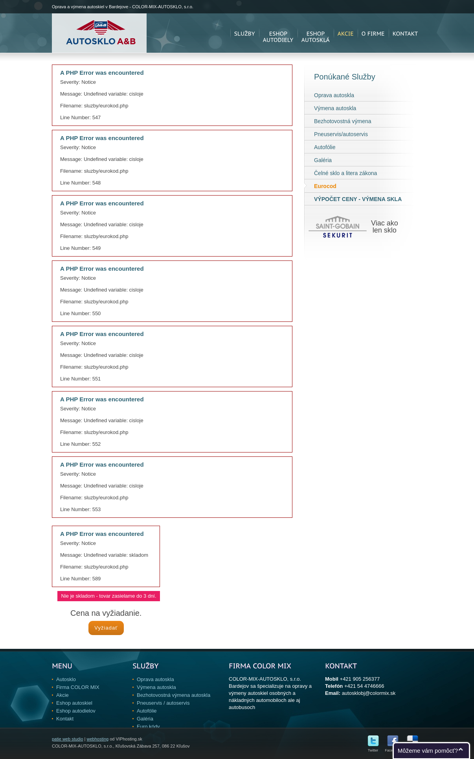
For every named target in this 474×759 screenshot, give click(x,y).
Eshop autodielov (76, 711)
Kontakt (64, 719)
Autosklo (66, 679)
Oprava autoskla (334, 95)
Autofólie (324, 147)
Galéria (323, 160)
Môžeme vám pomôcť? (428, 750)
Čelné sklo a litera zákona (345, 173)
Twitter (373, 748)
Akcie (62, 695)
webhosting (97, 739)
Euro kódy (148, 726)
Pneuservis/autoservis (341, 134)
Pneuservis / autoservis (163, 703)
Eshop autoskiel (74, 703)
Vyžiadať (106, 628)
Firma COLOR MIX (77, 687)
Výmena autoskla (335, 108)
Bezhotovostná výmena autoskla (173, 695)
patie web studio (67, 739)
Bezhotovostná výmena (342, 121)
